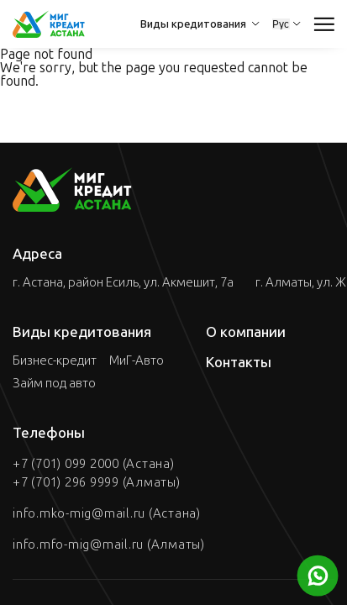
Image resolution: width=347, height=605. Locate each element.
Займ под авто (54, 383)
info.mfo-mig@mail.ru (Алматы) (109, 544)
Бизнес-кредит (55, 361)
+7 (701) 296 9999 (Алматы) (97, 482)
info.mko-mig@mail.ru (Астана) (107, 513)
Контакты (238, 362)
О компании (246, 332)
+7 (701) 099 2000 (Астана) (94, 463)
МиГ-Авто (136, 361)
